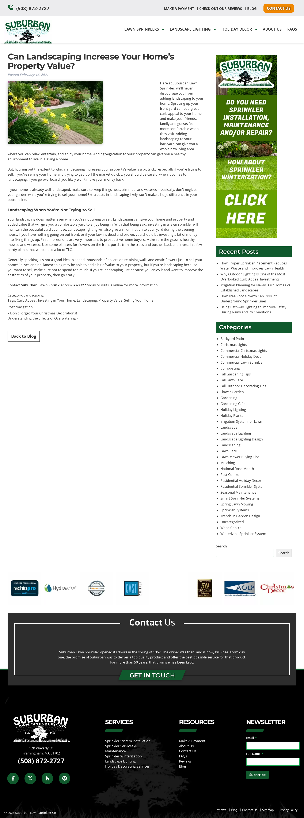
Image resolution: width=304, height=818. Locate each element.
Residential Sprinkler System (243, 486)
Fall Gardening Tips (235, 374)
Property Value (110, 300)
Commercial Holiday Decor (241, 356)
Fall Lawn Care (231, 380)
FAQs (292, 29)
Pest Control (230, 474)
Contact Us (278, 8)
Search (221, 546)
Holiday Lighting (233, 409)
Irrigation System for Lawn (241, 421)
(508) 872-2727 (32, 8)
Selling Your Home (138, 300)
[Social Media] (15, 781)
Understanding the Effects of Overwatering (42, 318)
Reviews (185, 761)
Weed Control (231, 527)
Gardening (228, 397)
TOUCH (152, 675)
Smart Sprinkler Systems (239, 498)
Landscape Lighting (193, 29)
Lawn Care (228, 451)
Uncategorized (232, 522)
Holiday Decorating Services (127, 766)
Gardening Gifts (233, 403)
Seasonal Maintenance (238, 492)
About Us (272, 29)
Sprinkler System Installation (128, 741)
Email (251, 738)
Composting (230, 368)
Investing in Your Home (56, 300)
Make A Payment (179, 8)
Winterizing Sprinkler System (243, 533)
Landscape (229, 427)
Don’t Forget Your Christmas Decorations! (43, 313)
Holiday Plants (231, 415)
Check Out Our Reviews (220, 8)
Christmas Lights (233, 344)
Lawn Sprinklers (144, 29)
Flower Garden (232, 392)
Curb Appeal (26, 300)
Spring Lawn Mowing (236, 504)
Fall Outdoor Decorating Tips (243, 386)
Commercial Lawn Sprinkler (242, 362)
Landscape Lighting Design (241, 439)
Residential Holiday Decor (240, 480)
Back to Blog (23, 336)
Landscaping (34, 295)
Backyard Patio (232, 338)
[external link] (24, 603)
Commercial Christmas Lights (243, 350)
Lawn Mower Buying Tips (239, 457)
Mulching (227, 462)
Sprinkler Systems (234, 510)
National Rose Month (237, 468)
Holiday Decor (239, 29)
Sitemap (268, 810)
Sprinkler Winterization (123, 756)
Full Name (254, 754)
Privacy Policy (288, 810)
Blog (252, 8)
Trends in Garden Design (240, 516)
